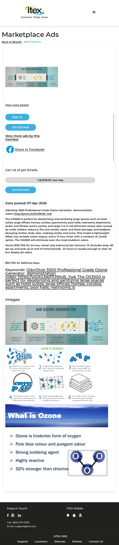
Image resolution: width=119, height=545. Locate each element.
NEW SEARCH (32, 41)
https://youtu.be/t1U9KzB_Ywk (33, 213)
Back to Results (12, 41)
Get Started (20, 127)
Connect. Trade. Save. (34, 12)
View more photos (17, 105)
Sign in (17, 117)
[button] (94, 12)
